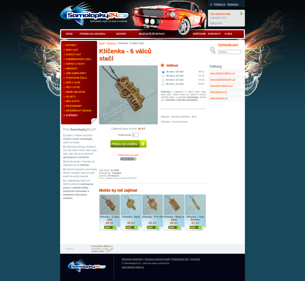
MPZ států (72, 101)
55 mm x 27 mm (174, 80)
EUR (219, 23)
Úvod (101, 43)
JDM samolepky (76, 73)
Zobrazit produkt (110, 227)
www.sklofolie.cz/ (219, 98)
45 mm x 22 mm (174, 75)
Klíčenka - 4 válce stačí (109, 218)
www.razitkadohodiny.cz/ (223, 79)
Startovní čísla (76, 78)
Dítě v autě (73, 82)
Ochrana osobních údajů (157, 259)
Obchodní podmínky (132, 259)
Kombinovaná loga (78, 59)
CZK (212, 23)
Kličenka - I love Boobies (195, 218)
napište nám (127, 159)
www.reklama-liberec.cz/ (222, 73)
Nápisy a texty (75, 64)
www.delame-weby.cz (133, 267)
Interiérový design (78, 110)
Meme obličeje (75, 92)
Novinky (71, 45)
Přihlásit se (219, 4)
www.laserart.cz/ (218, 92)
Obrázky (71, 68)
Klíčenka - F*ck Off (152, 217)
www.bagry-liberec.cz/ (221, 85)
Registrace (232, 4)
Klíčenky (72, 115)
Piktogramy (74, 106)
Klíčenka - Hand (131, 217)
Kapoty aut (73, 54)
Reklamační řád (180, 259)
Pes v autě (73, 87)
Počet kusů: (125, 135)
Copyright (195, 259)
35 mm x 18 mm (174, 71)
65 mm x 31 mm (174, 84)
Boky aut (72, 50)
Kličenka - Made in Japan (174, 218)
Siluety (71, 96)
